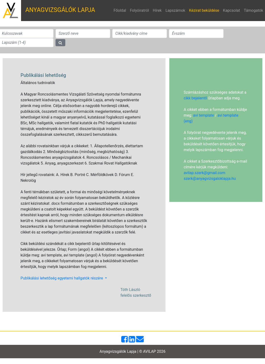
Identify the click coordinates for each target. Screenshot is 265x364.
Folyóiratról (139, 10)
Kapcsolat (231, 10)
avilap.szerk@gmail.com (204, 173)
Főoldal (120, 10)
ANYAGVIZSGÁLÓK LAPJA (60, 9)
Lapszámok (175, 10)
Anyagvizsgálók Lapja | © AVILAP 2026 (132, 351)
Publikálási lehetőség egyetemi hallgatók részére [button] (62, 278)
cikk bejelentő (195, 98)
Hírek (157, 10)
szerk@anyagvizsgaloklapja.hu (210, 178)
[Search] (82, 33)
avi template (203, 115)
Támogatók (253, 10)
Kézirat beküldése (205, 10)
